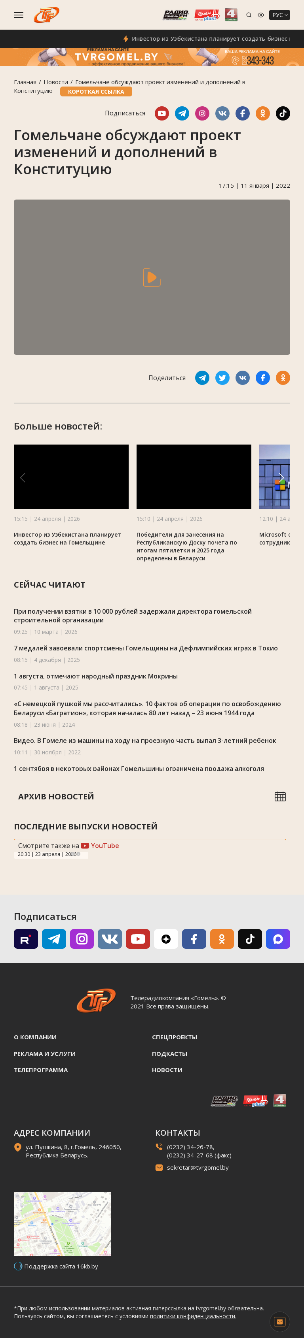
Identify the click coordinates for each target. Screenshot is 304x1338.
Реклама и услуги (45, 1053)
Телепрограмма (41, 1070)
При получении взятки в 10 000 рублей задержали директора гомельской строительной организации (133, 616)
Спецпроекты (174, 1037)
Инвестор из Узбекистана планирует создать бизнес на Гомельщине (67, 538)
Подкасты (169, 1053)
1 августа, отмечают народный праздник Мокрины (96, 676)
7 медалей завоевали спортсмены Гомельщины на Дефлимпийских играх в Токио (146, 648)
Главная (25, 82)
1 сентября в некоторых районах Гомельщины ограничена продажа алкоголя (139, 768)
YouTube (100, 845)
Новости (56, 82)
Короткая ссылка (96, 91)
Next (78, 854)
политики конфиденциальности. (193, 1316)
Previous (73, 854)
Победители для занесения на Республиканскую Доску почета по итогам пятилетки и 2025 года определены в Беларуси (187, 546)
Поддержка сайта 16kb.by (61, 1266)
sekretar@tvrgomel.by (198, 1167)
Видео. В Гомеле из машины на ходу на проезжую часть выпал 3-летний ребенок (145, 740)
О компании (35, 1037)
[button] (281, 477)
